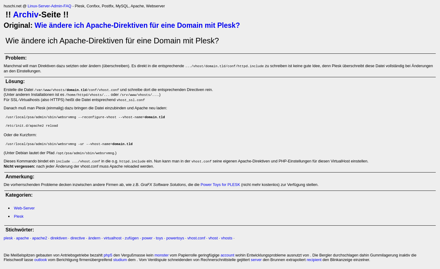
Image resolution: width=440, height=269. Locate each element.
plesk (8, 238)
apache (22, 238)
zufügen (132, 238)
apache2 (39, 238)
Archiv (25, 14)
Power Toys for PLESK (220, 184)
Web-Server (24, 208)
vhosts (226, 238)
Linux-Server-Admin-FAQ (49, 6)
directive (77, 238)
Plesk (19, 216)
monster (162, 255)
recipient (314, 259)
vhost (213, 238)
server (256, 259)
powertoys (175, 238)
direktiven (58, 238)
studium (120, 259)
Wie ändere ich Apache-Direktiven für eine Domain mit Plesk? (137, 25)
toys (159, 238)
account (227, 255)
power (147, 238)
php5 (108, 255)
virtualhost (112, 238)
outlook (40, 259)
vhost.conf (196, 238)
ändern (94, 238)
